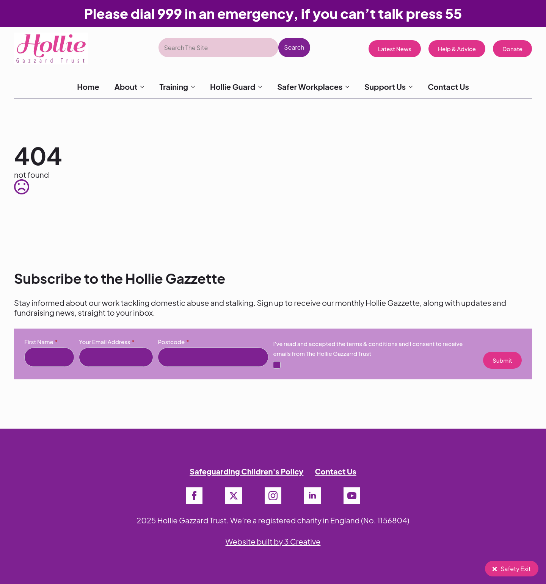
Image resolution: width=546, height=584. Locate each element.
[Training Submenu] (195, 86)
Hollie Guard (232, 86)
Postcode (173, 341)
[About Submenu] (144, 86)
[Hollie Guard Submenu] (262, 86)
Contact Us (448, 86)
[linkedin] (312, 495)
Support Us (385, 86)
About (126, 86)
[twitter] (233, 495)
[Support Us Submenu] (413, 86)
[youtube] (352, 495)
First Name (41, 341)
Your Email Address (107, 341)
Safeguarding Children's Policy (246, 471)
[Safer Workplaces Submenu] (349, 86)
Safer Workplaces (309, 86)
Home (88, 86)
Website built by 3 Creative (273, 541)
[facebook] (194, 495)
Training (173, 86)
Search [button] (294, 47)
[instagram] (273, 495)
